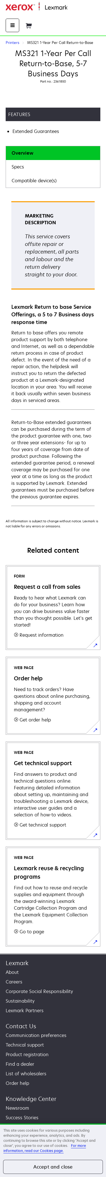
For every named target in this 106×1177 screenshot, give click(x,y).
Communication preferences (36, 1035)
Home (73, 7)
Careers (14, 982)
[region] (53, 1150)
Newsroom (17, 1108)
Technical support (25, 1045)
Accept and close (53, 1167)
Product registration (27, 1054)
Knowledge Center (31, 1099)
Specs (18, 167)
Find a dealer (20, 1064)
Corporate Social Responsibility (39, 991)
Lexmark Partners (25, 1010)
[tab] (53, 153)
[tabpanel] (53, 353)
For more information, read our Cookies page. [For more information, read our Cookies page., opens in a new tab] (44, 1148)
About (12, 972)
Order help (17, 1083)
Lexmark (17, 963)
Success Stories (22, 1117)
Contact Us (21, 1026)
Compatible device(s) (34, 180)
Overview (22, 153)
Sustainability (20, 1001)
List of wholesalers (26, 1074)
